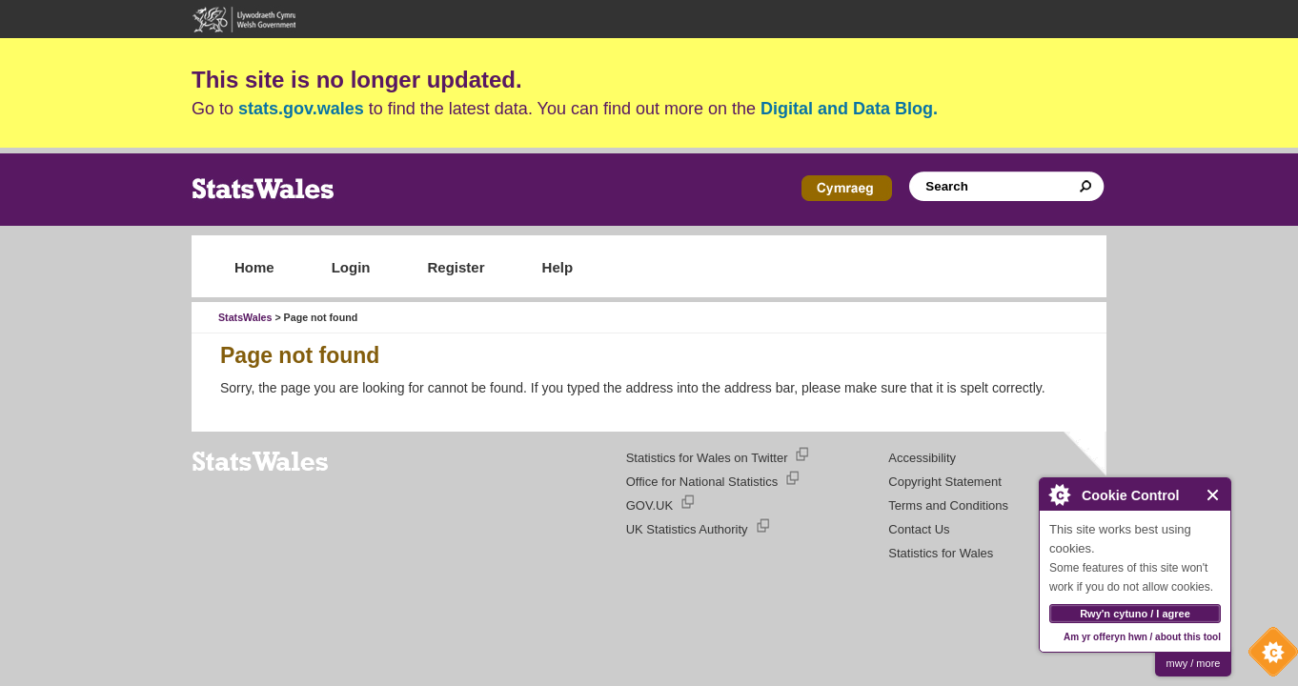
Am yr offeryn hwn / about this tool (1142, 637)
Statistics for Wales (940, 553)
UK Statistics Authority (687, 529)
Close (1213, 495)
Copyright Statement (945, 481)
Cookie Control (1268, 656)
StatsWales (245, 317)
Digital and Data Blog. (849, 108)
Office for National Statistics (702, 481)
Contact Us (918, 529)
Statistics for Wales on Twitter (707, 458)
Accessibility (922, 458)
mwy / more (1193, 663)
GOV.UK (649, 505)
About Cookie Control (1059, 494)
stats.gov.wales (301, 108)
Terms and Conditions (948, 505)
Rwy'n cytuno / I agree (1135, 613)
